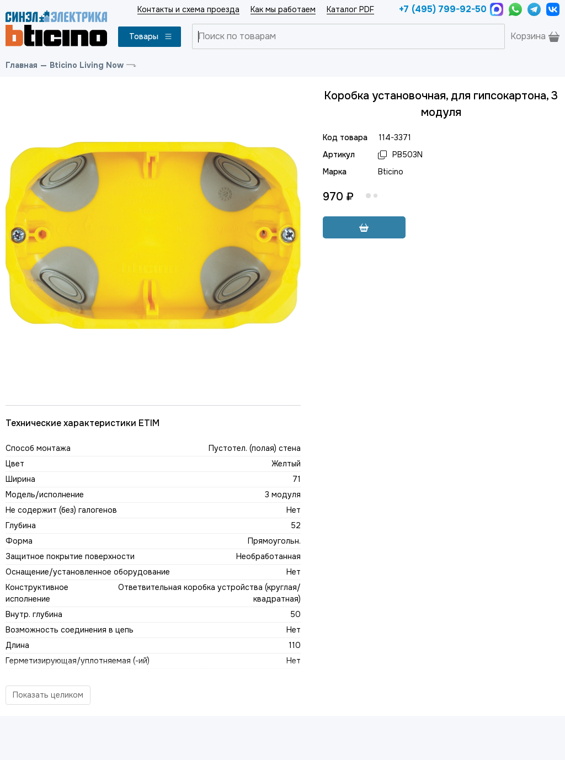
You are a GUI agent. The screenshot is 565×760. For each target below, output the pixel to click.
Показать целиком (48, 695)
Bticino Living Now (87, 65)
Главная (22, 65)
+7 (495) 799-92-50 (441, 9)
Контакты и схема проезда (188, 9)
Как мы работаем (283, 9)
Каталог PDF (350, 9)
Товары (151, 36)
